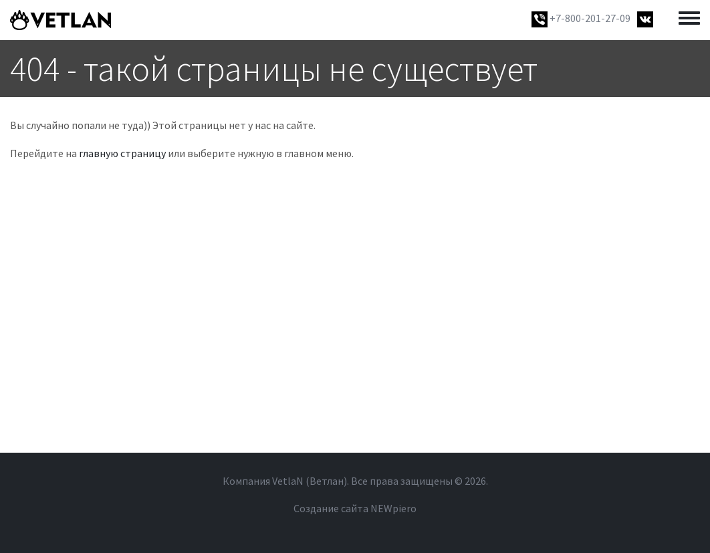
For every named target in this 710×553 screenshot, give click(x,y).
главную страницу (122, 153)
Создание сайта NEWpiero (355, 508)
